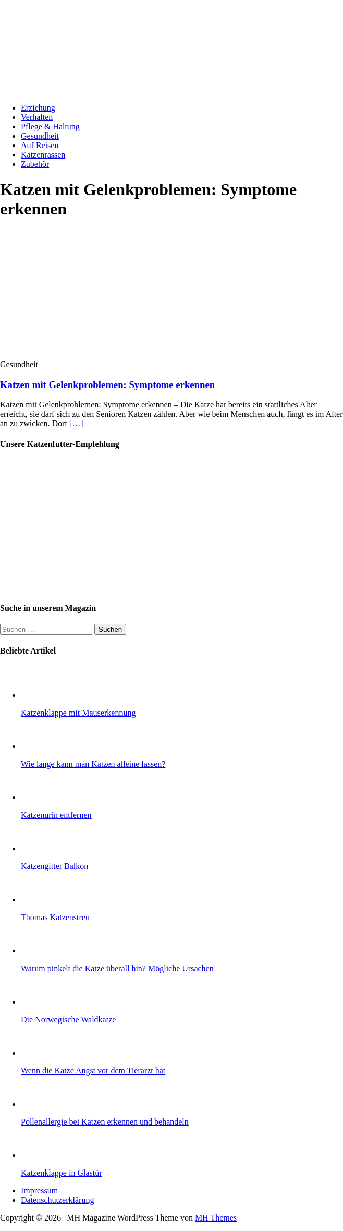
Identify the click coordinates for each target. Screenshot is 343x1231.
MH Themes (216, 1217)
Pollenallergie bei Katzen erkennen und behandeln (105, 1121)
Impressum (39, 1190)
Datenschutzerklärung (57, 1200)
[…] (76, 423)
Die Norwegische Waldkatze (68, 1019)
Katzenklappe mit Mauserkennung (78, 712)
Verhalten (37, 117)
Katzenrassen (43, 154)
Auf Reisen (39, 145)
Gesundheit (40, 135)
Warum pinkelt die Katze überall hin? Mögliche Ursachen (117, 968)
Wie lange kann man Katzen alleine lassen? (93, 763)
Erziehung (38, 107)
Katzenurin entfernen (56, 815)
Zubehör (35, 164)
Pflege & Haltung (50, 126)
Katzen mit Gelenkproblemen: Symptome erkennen (107, 384)
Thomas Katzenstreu (55, 917)
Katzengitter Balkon (54, 866)
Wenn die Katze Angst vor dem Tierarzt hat (93, 1070)
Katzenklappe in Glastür (61, 1172)
